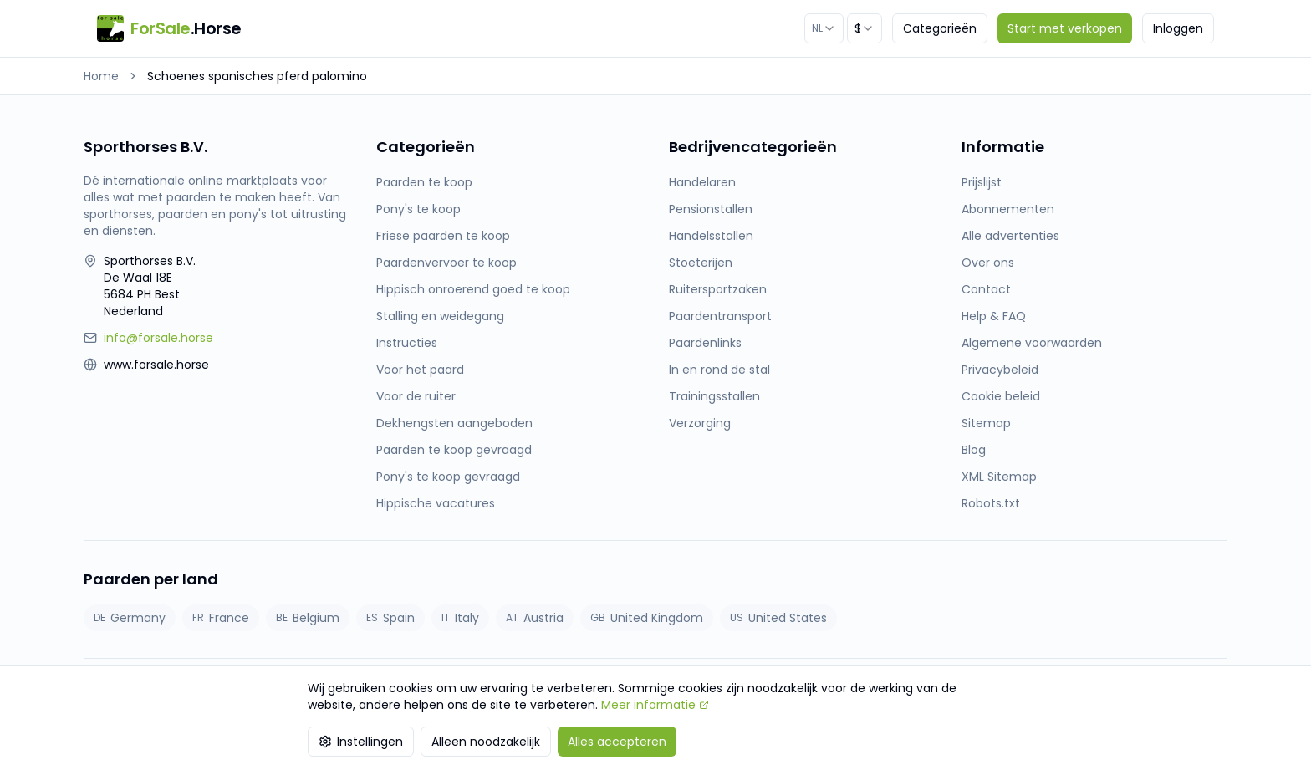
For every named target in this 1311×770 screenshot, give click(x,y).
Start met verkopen (1064, 28)
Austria (535, 617)
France (220, 617)
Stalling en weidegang (440, 316)
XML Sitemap (999, 476)
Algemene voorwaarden (1032, 342)
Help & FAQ (994, 316)
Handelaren (702, 182)
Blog (974, 449)
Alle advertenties (1010, 235)
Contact (986, 289)
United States (778, 617)
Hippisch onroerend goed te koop (473, 289)
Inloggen (1178, 28)
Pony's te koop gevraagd (448, 476)
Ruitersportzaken (718, 289)
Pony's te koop (418, 209)
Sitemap (986, 423)
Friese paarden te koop (443, 235)
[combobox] (824, 28)
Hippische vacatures (435, 503)
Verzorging (700, 423)
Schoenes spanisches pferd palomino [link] (257, 76)
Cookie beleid (1001, 396)
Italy (460, 617)
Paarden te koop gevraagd (454, 449)
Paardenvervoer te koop (446, 262)
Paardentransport (720, 316)
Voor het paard (420, 369)
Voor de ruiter (416, 396)
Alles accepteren (617, 741)
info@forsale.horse (158, 337)
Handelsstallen (711, 235)
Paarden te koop (424, 182)
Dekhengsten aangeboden (454, 423)
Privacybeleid (1000, 369)
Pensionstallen (710, 209)
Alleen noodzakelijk (485, 741)
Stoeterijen (700, 262)
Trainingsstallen (714, 396)
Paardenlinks (705, 342)
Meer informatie (655, 704)
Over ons (988, 262)
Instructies (406, 342)
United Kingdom (646, 617)
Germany (130, 617)
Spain (390, 617)
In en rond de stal (719, 369)
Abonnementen (1008, 209)
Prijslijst (982, 182)
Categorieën (940, 28)
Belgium (307, 617)
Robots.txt (991, 503)
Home (101, 76)
